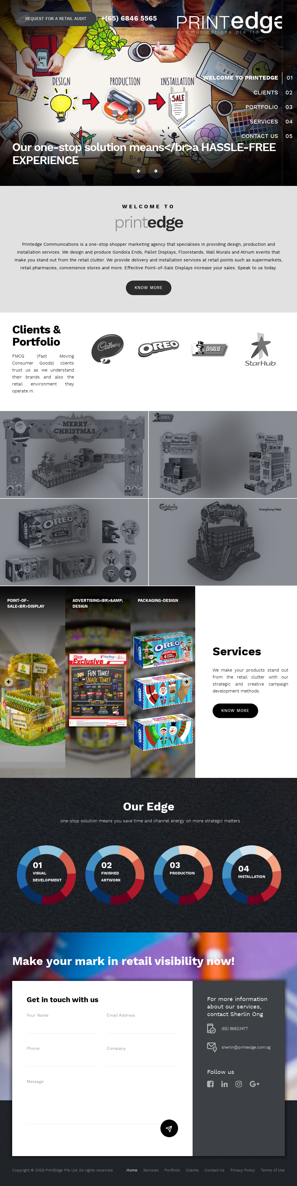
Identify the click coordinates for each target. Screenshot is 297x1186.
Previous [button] (138, 171)
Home (131, 1170)
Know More (149, 287)
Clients (265, 92)
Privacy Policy (242, 1170)
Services (264, 121)
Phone (33, 1048)
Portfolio (261, 107)
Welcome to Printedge (240, 78)
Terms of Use (273, 1170)
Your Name (37, 1015)
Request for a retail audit (55, 18)
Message (35, 1081)
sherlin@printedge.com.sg (246, 1047)
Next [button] (155, 171)
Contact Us (259, 136)
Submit (169, 1128)
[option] (108, 349)
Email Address (121, 1015)
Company (116, 1048)
